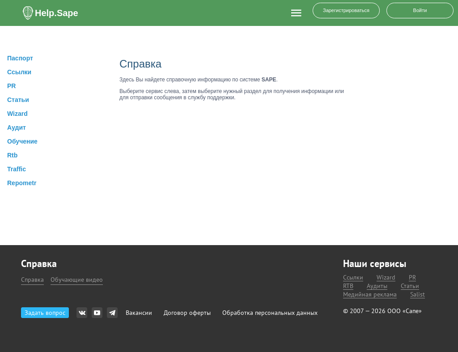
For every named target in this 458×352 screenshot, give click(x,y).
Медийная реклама (370, 294)
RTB (348, 286)
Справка (32, 280)
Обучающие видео (77, 280)
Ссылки (353, 277)
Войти (420, 10)
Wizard (386, 277)
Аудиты (377, 286)
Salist (417, 294)
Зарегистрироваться (346, 10)
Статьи (410, 286)
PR (412, 277)
